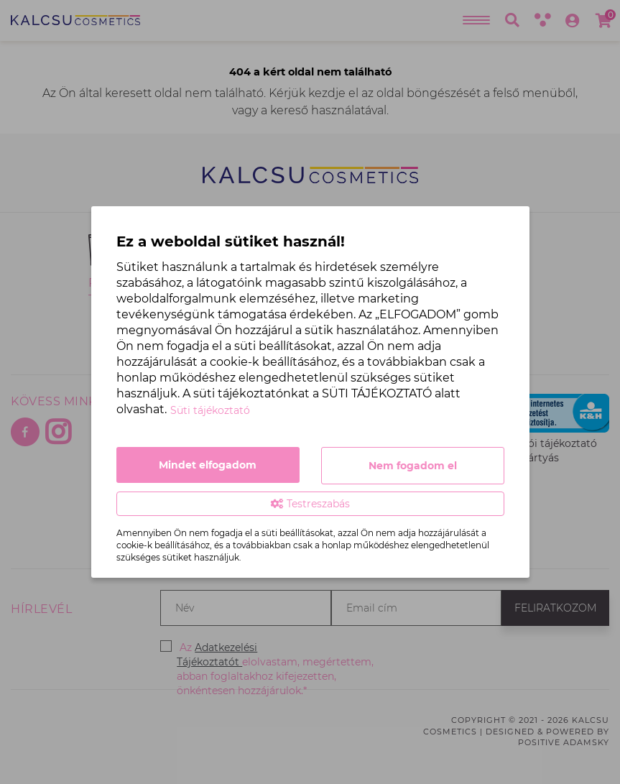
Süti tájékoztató (210, 410)
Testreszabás (310, 503)
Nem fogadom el (413, 465)
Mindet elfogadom (207, 464)
